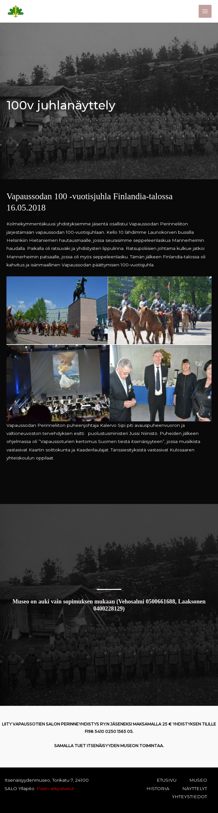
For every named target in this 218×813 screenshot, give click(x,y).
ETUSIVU (166, 780)
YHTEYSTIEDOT (189, 796)
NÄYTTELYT (194, 788)
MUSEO (198, 780)
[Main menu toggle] (205, 11)
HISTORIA (157, 788)
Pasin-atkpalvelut (54, 788)
